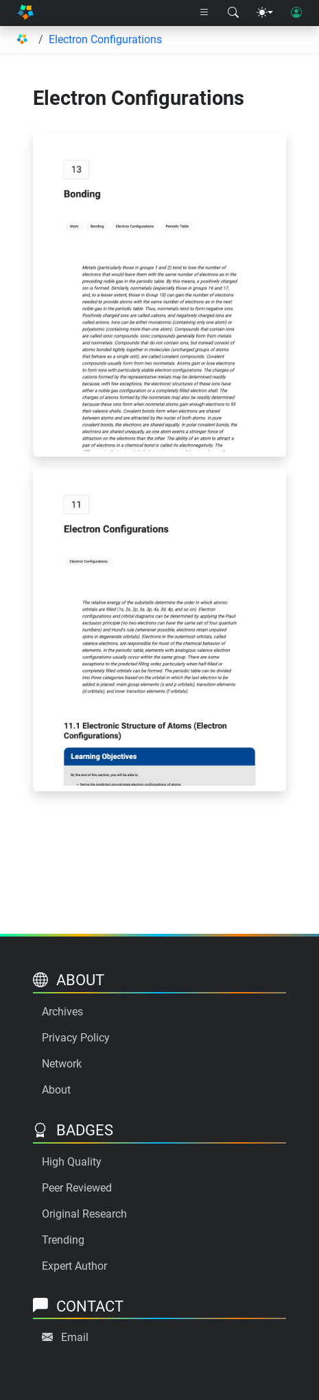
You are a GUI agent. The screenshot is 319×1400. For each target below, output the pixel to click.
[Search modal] (233, 13)
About (56, 1089)
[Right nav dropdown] (204, 13)
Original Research (84, 1213)
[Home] (25, 12)
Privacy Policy (76, 1037)
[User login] (296, 13)
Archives (62, 1011)
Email (74, 1337)
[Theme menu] (265, 13)
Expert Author (74, 1265)
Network (62, 1063)
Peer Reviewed (77, 1187)
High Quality (72, 1161)
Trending (63, 1239)
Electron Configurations (105, 39)
